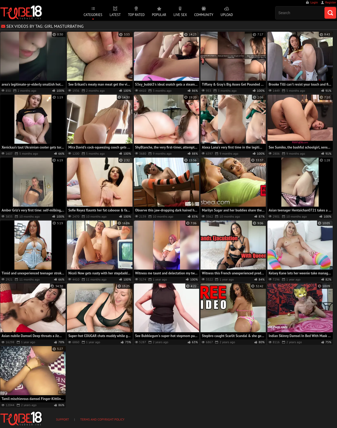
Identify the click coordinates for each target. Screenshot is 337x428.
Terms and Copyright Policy (102, 419)
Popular (159, 15)
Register (330, 2)
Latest (115, 15)
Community (203, 15)
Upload (226, 15)
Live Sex (180, 15)
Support (62, 419)
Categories (92, 15)
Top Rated (136, 15)
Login (314, 2)
